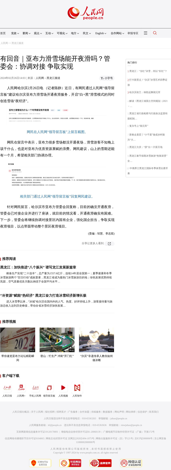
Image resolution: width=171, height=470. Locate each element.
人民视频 (63, 389)
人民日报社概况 (20, 412)
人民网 (4, 43)
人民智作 (77, 389)
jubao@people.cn (118, 418)
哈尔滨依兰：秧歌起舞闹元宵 (144, 92)
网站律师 (131, 412)
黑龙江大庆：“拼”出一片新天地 (145, 147)
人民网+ (21, 389)
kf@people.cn (55, 425)
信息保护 (142, 412)
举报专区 (132, 33)
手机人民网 (35, 389)
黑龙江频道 (18, 43)
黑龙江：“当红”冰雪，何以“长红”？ (148, 71)
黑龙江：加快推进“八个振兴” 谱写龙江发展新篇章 (38, 267)
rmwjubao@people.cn (131, 425)
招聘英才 (61, 412)
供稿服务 (96, 412)
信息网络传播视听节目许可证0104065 (24, 438)
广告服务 (73, 412)
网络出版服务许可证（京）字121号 (114, 438)
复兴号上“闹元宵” (138, 126)
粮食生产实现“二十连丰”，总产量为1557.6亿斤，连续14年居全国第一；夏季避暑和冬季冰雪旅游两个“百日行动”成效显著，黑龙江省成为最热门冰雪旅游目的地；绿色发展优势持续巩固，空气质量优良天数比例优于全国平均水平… (56, 277)
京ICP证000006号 (144, 438)
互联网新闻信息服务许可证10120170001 (37, 432)
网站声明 (119, 412)
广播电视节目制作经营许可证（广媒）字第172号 (129, 432)
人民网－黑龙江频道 (48, 78)
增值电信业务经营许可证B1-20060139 (81, 432)
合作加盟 (84, 412)
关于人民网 (37, 412)
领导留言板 (49, 389)
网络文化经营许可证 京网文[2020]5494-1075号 (70, 438)
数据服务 (107, 412)
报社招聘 (50, 412)
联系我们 (154, 412)
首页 (3, 33)
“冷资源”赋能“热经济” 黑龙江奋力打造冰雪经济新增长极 (43, 295)
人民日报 (7, 389)
